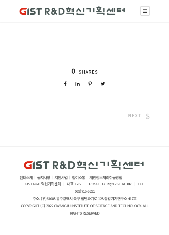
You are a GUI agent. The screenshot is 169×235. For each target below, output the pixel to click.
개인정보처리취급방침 (105, 178)
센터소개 (26, 178)
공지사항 (43, 178)
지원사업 (60, 178)
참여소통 (78, 178)
